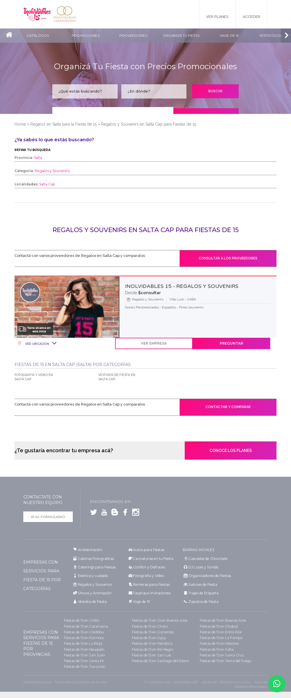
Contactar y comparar (228, 407)
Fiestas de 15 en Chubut (218, 625)
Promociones (86, 36)
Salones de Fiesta (201, 584)
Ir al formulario (48, 517)
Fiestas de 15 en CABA (81, 620)
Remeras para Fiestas (150, 584)
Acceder (251, 17)
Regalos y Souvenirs (94, 584)
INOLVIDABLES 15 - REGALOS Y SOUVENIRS (181, 286)
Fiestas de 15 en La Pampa (220, 637)
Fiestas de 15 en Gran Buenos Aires (159, 620)
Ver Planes (215, 17)
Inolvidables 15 (37, 14)
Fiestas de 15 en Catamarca (85, 625)
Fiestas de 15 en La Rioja (82, 642)
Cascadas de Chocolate (206, 558)
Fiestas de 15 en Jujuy (148, 637)
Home (20, 124)
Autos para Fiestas (148, 550)
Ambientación (89, 550)
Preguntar (237, 343)
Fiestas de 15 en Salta (216, 648)
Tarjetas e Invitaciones (150, 592)
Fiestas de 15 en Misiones (219, 642)
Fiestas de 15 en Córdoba (83, 631)
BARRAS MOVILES (198, 550)
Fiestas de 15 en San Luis (151, 654)
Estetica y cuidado (92, 575)
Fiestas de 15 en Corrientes (152, 631)
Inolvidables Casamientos (66, 14)
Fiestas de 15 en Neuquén (84, 648)
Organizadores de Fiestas (208, 575)
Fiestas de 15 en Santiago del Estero (160, 660)
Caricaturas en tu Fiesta (152, 558)
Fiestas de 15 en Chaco (149, 625)
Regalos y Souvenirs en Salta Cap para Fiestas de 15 (148, 124)
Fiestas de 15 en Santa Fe (83, 660)
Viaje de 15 (231, 36)
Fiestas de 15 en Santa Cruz (221, 654)
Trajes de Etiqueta (202, 592)
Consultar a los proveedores (228, 258)
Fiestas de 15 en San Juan (83, 654)
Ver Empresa (159, 343)
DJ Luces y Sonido (202, 567)
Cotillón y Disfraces (148, 567)
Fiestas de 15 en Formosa (83, 637)
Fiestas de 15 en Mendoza (152, 642)
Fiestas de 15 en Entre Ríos (220, 631)
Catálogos (37, 36)
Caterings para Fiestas (96, 567)
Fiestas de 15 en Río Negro (152, 648)
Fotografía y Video (147, 575)
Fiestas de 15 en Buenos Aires (222, 620)
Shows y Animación (94, 592)
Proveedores (134, 36)
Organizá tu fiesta (183, 36)
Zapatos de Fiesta (202, 601)
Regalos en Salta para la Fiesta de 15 (63, 124)
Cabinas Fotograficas (95, 558)
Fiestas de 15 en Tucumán (84, 665)
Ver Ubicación (36, 344)
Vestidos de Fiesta (91, 601)
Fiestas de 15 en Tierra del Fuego (225, 660)
